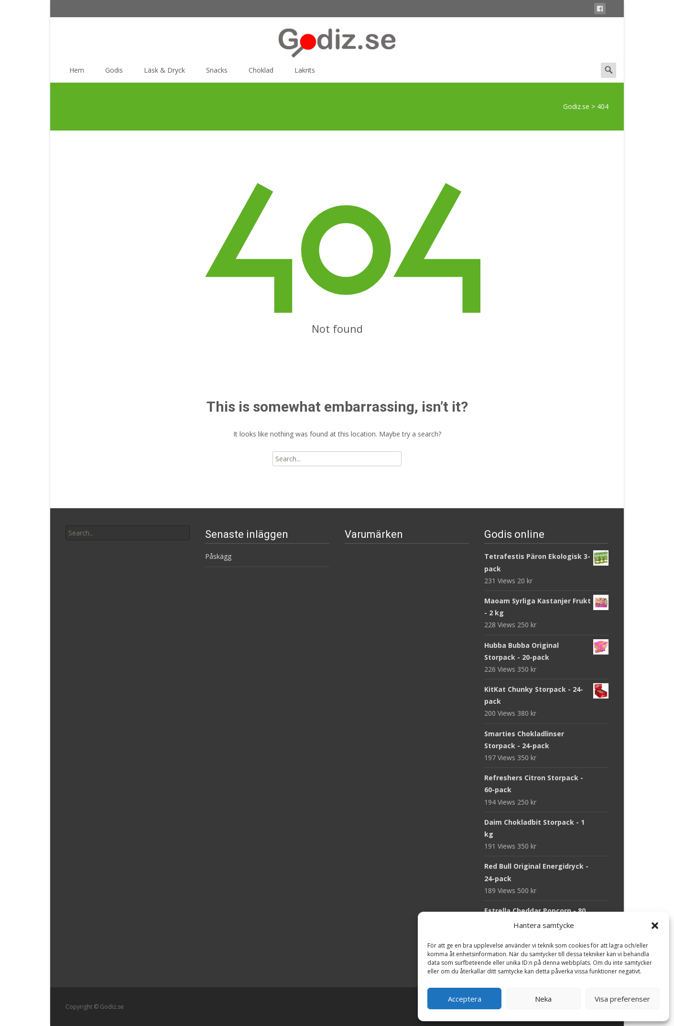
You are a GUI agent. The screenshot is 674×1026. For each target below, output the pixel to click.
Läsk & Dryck (164, 73)
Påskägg (218, 556)
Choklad (261, 73)
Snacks (217, 73)
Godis (114, 73)
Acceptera (464, 999)
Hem (76, 73)
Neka (543, 999)
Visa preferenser (622, 999)
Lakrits (304, 73)
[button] (655, 925)
